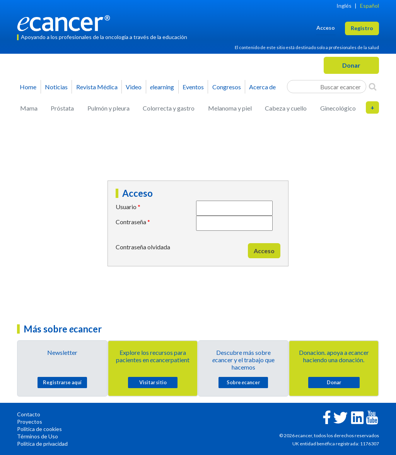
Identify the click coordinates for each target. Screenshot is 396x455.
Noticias (56, 86)
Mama (29, 108)
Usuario (126, 206)
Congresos (226, 86)
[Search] (372, 86)
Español (369, 5)
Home (28, 86)
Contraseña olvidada (143, 247)
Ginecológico (338, 108)
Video (134, 86)
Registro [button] (362, 28)
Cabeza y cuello (286, 108)
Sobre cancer (243, 382)
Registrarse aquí (62, 382)
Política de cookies (39, 429)
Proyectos (29, 421)
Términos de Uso (37, 436)
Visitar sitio (153, 382)
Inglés (344, 5)
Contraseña (131, 221)
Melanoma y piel (230, 108)
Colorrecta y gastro (169, 108)
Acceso (264, 250)
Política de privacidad (42, 443)
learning (162, 86)
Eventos (193, 86)
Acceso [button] (325, 27)
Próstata (62, 108)
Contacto (28, 414)
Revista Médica (97, 86)
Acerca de (262, 86)
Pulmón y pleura (108, 108)
